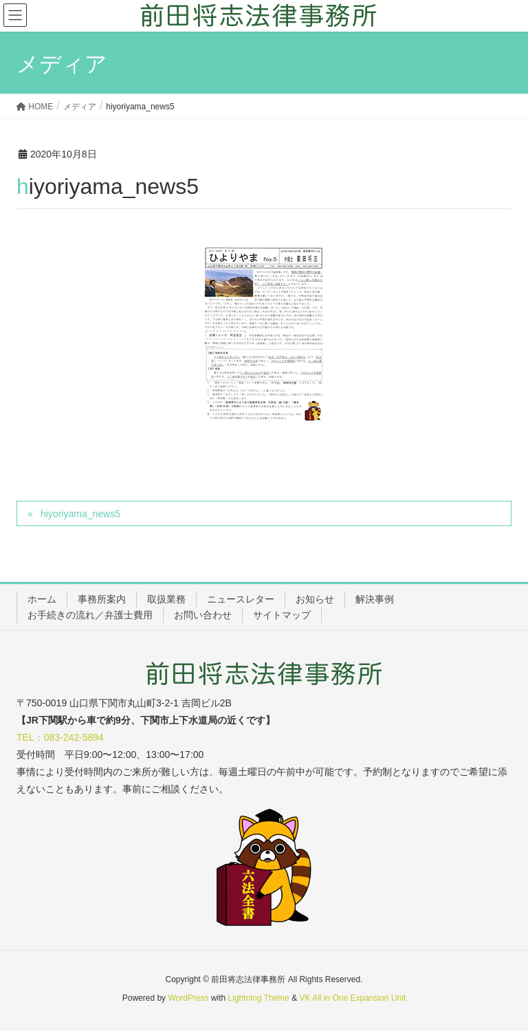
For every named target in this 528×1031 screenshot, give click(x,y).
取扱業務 (166, 599)
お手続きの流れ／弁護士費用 (90, 614)
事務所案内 (102, 599)
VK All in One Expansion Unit (352, 998)
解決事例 (374, 599)
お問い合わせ (203, 614)
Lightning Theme (258, 998)
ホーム (42, 599)
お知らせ (315, 599)
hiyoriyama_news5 (80, 513)
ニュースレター (240, 599)
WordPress (188, 998)
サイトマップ (282, 614)
